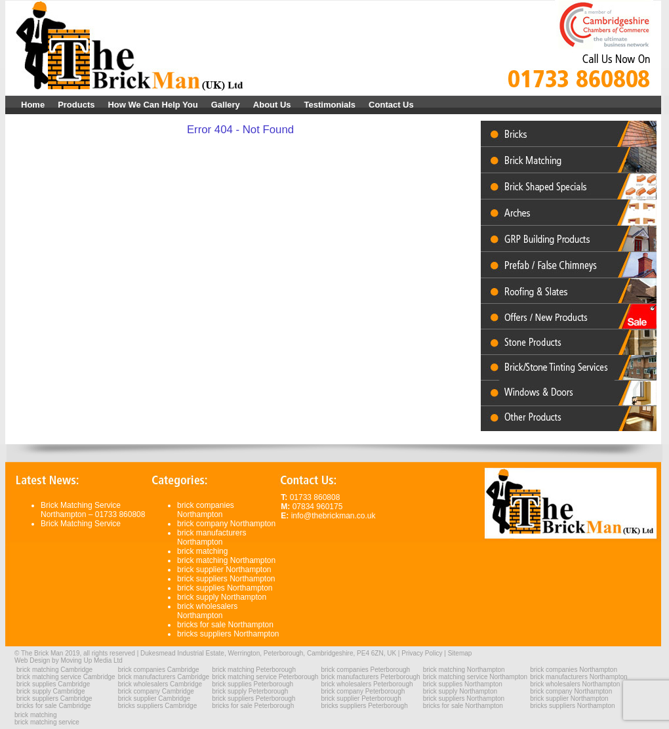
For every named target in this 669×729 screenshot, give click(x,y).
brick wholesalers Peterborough (367, 684)
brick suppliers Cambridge (54, 698)
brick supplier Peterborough (361, 698)
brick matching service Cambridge (65, 676)
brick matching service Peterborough (265, 676)
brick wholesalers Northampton (207, 611)
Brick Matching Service (81, 523)
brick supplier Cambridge (154, 698)
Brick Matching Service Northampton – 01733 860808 (93, 510)
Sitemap (460, 653)
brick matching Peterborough (254, 669)
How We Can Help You (152, 105)
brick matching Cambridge (54, 669)
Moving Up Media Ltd (91, 660)
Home (33, 105)
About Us (272, 105)
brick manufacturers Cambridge (164, 676)
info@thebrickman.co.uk (333, 515)
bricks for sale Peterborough (253, 705)
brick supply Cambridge (50, 691)
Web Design (32, 660)
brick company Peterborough (363, 691)
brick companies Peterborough (365, 669)
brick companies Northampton (205, 510)
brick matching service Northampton (475, 676)
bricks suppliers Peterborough (364, 705)
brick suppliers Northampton (226, 578)
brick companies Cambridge (158, 669)
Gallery (225, 105)
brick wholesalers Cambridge (160, 684)
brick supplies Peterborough (252, 684)
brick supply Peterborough (250, 691)
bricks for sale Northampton (225, 624)
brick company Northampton (226, 523)
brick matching (202, 551)
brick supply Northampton (221, 597)
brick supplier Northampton (224, 569)
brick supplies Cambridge (53, 684)
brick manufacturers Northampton (211, 537)
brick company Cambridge (156, 691)
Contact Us (391, 105)
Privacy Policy (421, 653)
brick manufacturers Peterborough (370, 676)
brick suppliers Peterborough (253, 698)
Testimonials (330, 105)
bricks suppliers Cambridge (157, 705)
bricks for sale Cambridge (53, 705)
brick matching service (46, 722)
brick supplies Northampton (224, 588)
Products (76, 105)
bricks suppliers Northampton (228, 633)
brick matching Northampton (226, 560)
